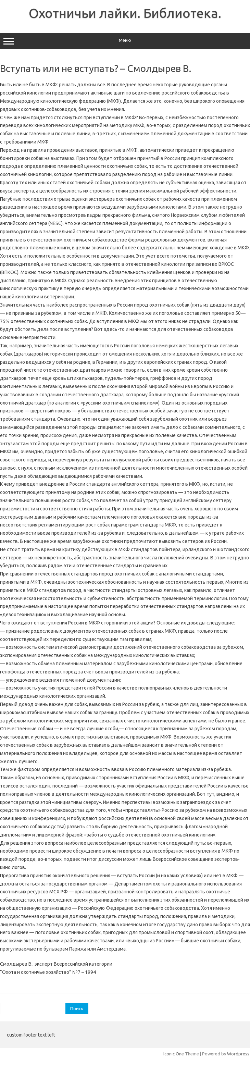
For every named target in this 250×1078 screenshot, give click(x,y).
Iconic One (173, 1053)
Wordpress (238, 1053)
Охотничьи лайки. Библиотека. (125, 13)
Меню (125, 41)
